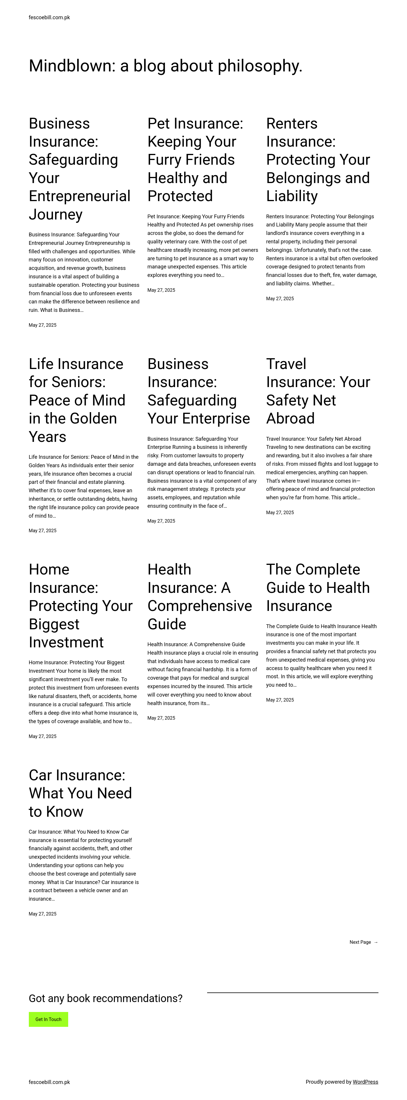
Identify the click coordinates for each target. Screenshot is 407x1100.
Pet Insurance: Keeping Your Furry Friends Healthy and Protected (195, 160)
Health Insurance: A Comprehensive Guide (199, 596)
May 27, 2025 (43, 325)
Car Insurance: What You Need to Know (80, 793)
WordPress (365, 1082)
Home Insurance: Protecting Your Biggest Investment (81, 605)
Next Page (364, 942)
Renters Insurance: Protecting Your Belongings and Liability (318, 160)
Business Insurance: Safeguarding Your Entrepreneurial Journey (80, 169)
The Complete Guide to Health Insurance (318, 587)
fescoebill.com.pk (49, 17)
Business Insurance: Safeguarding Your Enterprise (198, 391)
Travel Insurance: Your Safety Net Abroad (318, 391)
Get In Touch (48, 1019)
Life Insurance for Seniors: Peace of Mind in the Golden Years (77, 400)
